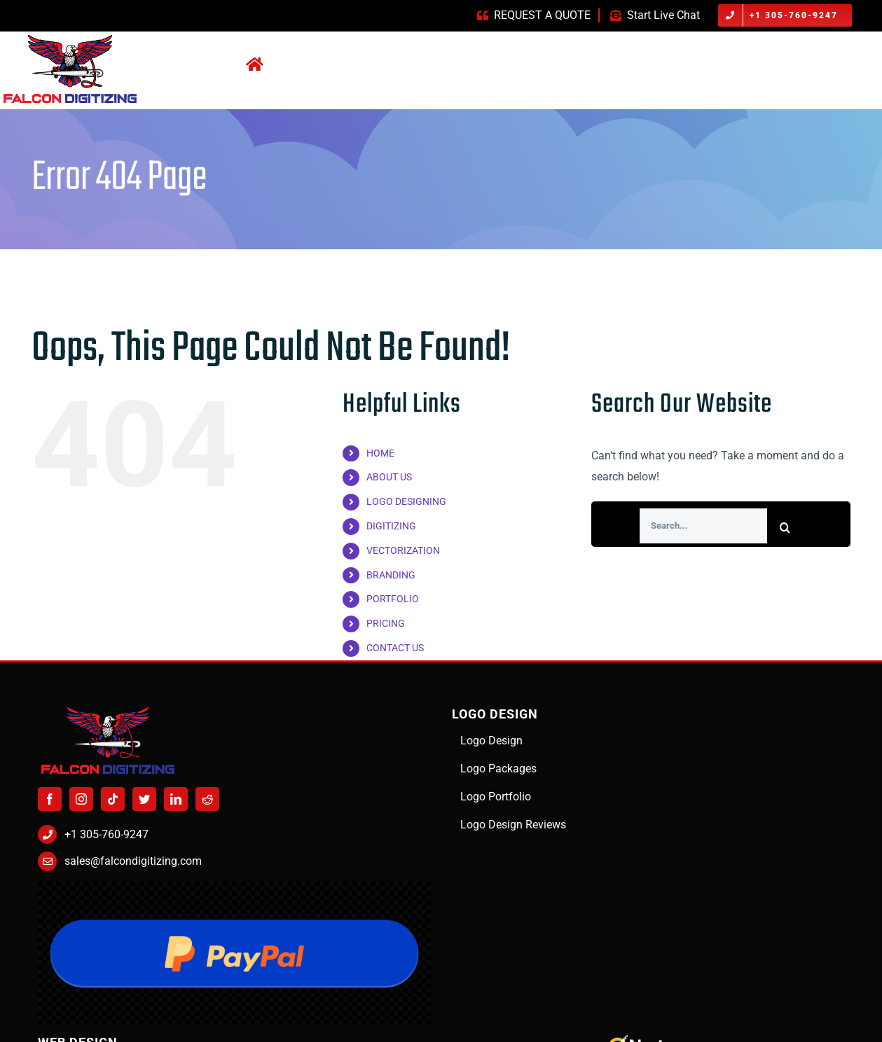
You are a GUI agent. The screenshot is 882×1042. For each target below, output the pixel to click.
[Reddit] (207, 799)
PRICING (385, 623)
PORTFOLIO (392, 598)
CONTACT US (395, 647)
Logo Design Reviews (513, 824)
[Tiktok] (113, 799)
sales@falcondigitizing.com (133, 861)
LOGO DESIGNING (406, 501)
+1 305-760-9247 (106, 834)
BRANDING (390, 575)
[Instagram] (81, 799)
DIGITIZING (391, 526)
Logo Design (491, 740)
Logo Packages (498, 768)
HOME (380, 453)
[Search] (784, 527)
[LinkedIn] (176, 799)
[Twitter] (144, 799)
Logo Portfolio (495, 796)
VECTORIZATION (403, 550)
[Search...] (703, 525)
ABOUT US (389, 476)
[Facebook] (50, 799)
